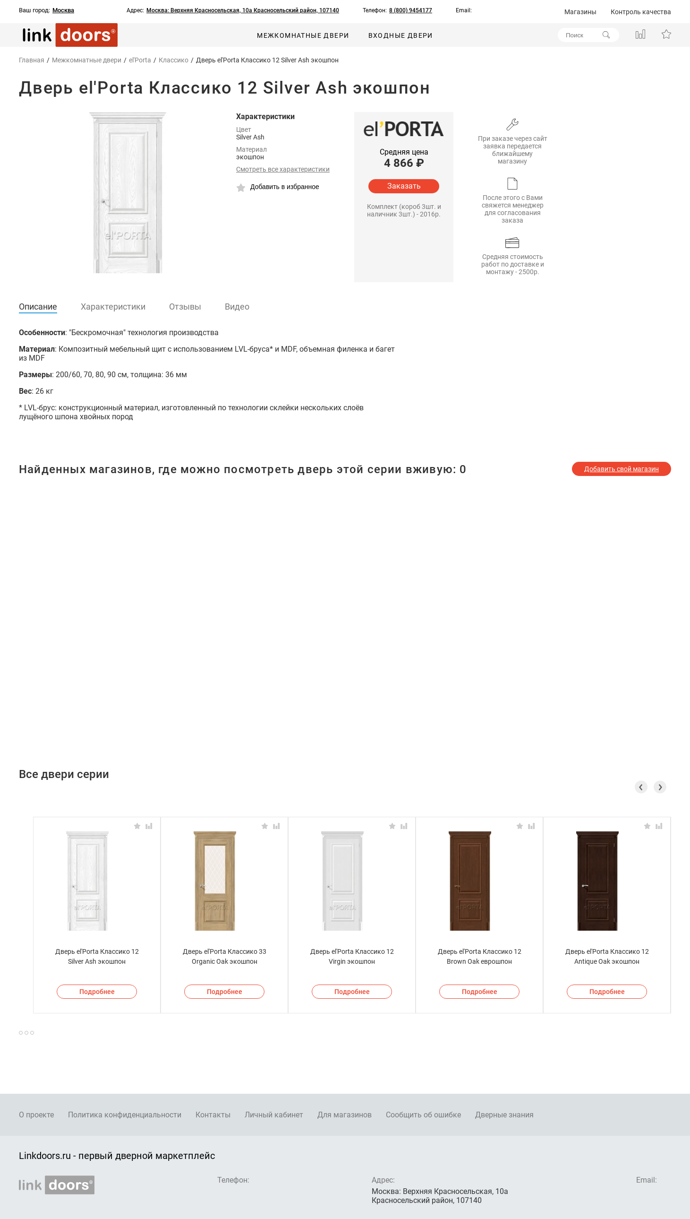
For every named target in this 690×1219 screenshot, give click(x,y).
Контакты (213, 1114)
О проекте (36, 1114)
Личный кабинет (274, 1114)
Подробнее (97, 991)
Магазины (580, 12)
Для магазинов (344, 1114)
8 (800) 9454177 (410, 10)
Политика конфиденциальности (124, 1114)
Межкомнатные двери (303, 35)
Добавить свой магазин (621, 469)
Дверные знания (504, 1114)
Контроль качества (641, 12)
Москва (63, 10)
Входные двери (400, 35)
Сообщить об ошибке (423, 1114)
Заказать (404, 186)
